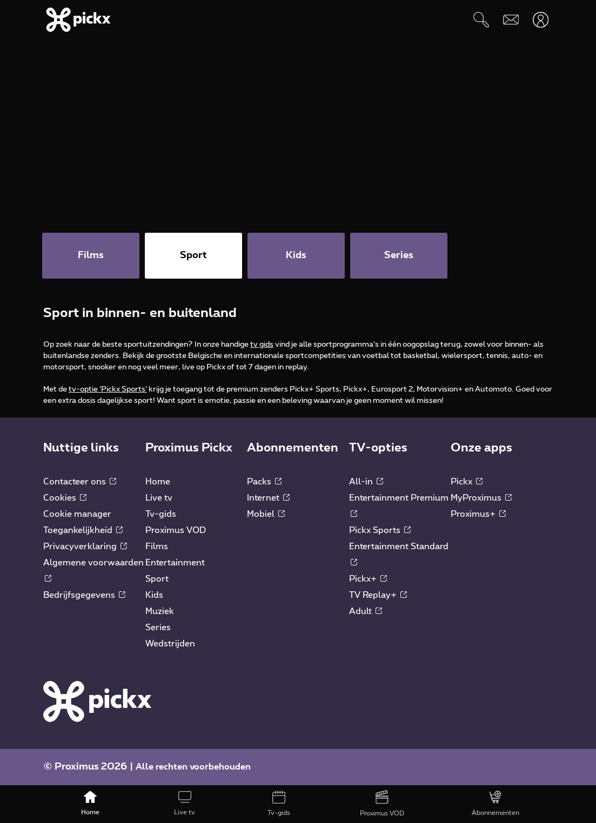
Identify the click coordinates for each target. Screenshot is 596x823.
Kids (154, 595)
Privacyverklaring (85, 546)
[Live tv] (185, 804)
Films (156, 546)
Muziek (159, 611)
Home (157, 481)
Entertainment (175, 562)
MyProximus (481, 498)
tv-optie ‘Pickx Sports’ (108, 389)
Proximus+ (478, 514)
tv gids (261, 344)
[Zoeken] (481, 20)
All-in (366, 481)
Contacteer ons (79, 481)
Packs (264, 481)
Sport (157, 579)
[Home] (90, 804)
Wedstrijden (170, 643)
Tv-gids (160, 514)
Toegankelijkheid (83, 530)
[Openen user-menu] (540, 20)
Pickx (467, 481)
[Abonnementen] (495, 804)
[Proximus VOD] (382, 804)
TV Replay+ (378, 595)
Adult (365, 611)
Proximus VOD (175, 530)
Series (158, 627)
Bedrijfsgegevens (84, 595)
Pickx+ (368, 579)
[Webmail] (511, 20)
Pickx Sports (380, 530)
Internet (268, 498)
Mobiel (266, 514)
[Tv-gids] (279, 804)
